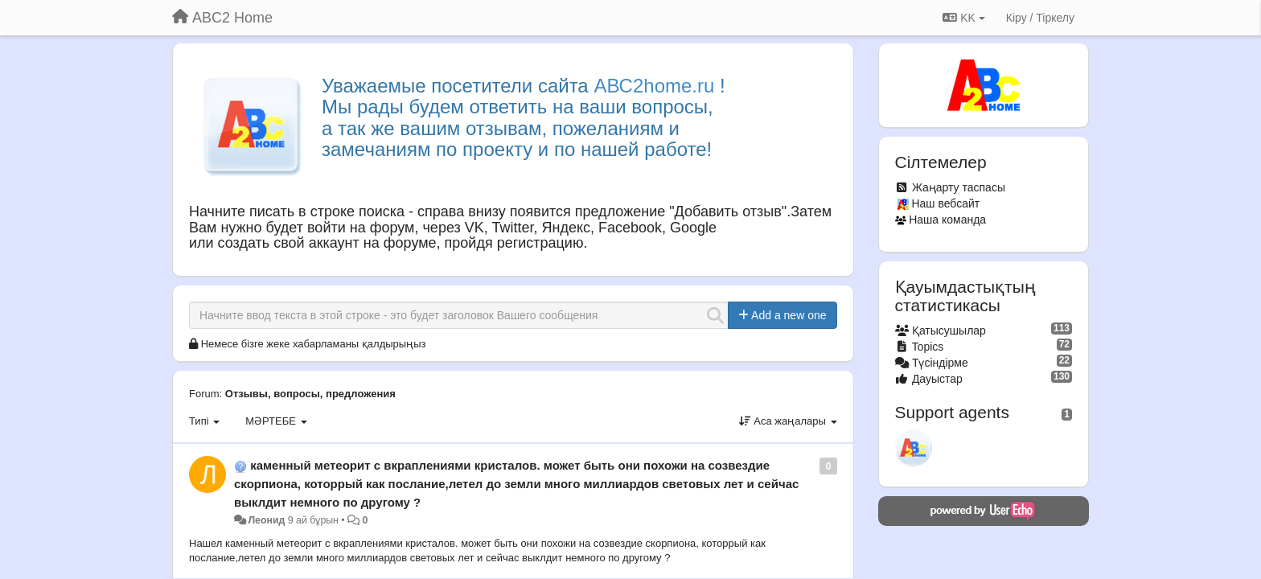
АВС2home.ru (654, 85)
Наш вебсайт (945, 203)
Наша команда (947, 219)
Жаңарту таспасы (958, 187)
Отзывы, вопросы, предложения (310, 394)
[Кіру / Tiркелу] (1040, 17)
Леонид (266, 520)
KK (963, 17)
